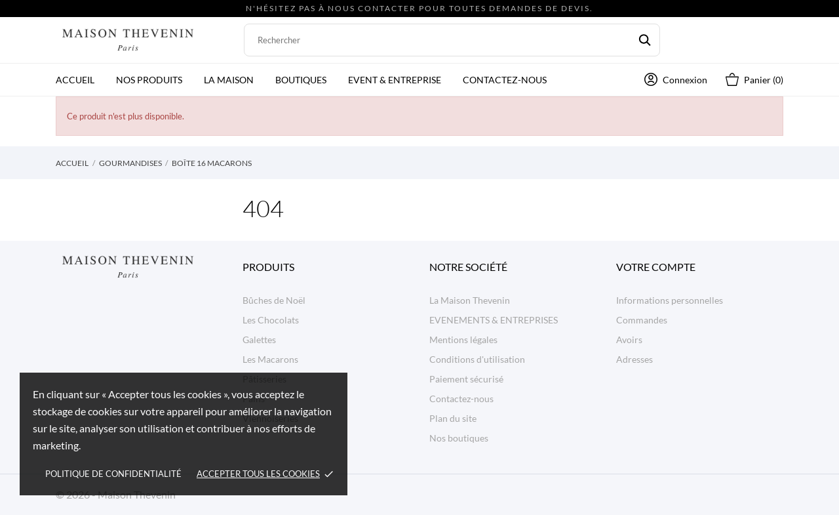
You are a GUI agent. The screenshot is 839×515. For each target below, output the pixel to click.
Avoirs (629, 339)
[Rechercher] (452, 40)
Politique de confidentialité (113, 473)
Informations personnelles (669, 300)
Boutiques (300, 79)
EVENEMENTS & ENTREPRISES (493, 319)
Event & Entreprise (394, 79)
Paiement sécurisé (466, 378)
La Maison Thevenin (469, 300)
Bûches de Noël (274, 300)
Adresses (634, 359)
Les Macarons (270, 359)
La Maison (229, 79)
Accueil (75, 79)
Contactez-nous (505, 79)
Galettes (259, 339)
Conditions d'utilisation (477, 359)
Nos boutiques (458, 437)
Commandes (641, 319)
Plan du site (453, 418)
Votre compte (655, 266)
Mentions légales (463, 339)
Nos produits (149, 79)
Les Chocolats (271, 319)
